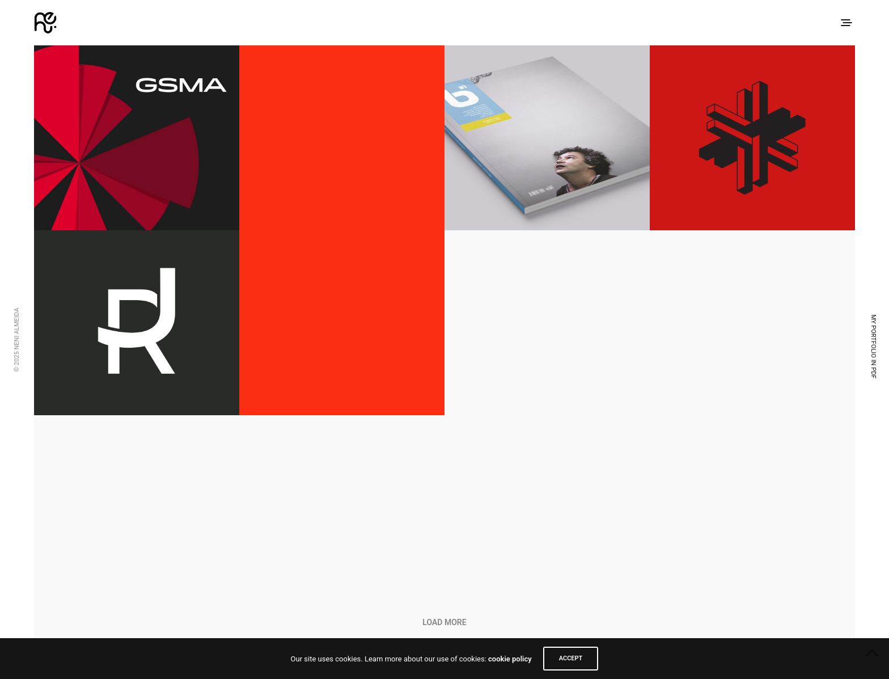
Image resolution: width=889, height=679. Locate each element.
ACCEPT (571, 658)
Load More (444, 622)
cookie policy (510, 659)
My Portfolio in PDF (873, 346)
